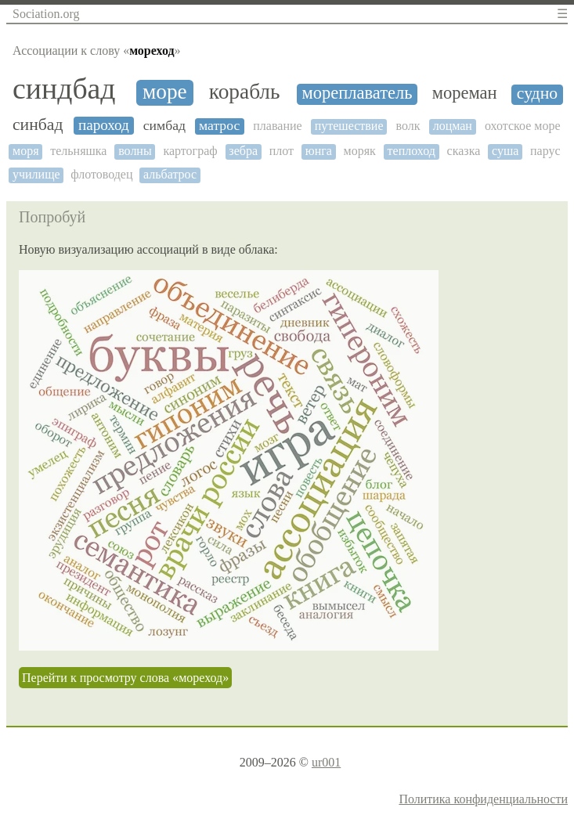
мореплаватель (357, 93)
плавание (277, 125)
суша (505, 150)
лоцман (452, 125)
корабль (244, 91)
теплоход (411, 150)
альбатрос (170, 174)
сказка (464, 150)
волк (408, 125)
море (165, 91)
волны (135, 150)
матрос (219, 125)
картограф (190, 150)
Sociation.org (46, 13)
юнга (318, 150)
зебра (243, 150)
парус (545, 150)
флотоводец (101, 174)
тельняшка (78, 150)
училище (36, 174)
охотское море (523, 125)
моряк (360, 150)
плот (281, 150)
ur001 (326, 762)
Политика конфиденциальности (483, 799)
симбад (164, 125)
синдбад (64, 89)
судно (537, 94)
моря (25, 150)
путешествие (349, 125)
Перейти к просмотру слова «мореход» (125, 677)
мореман (464, 93)
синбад (38, 125)
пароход (103, 125)
